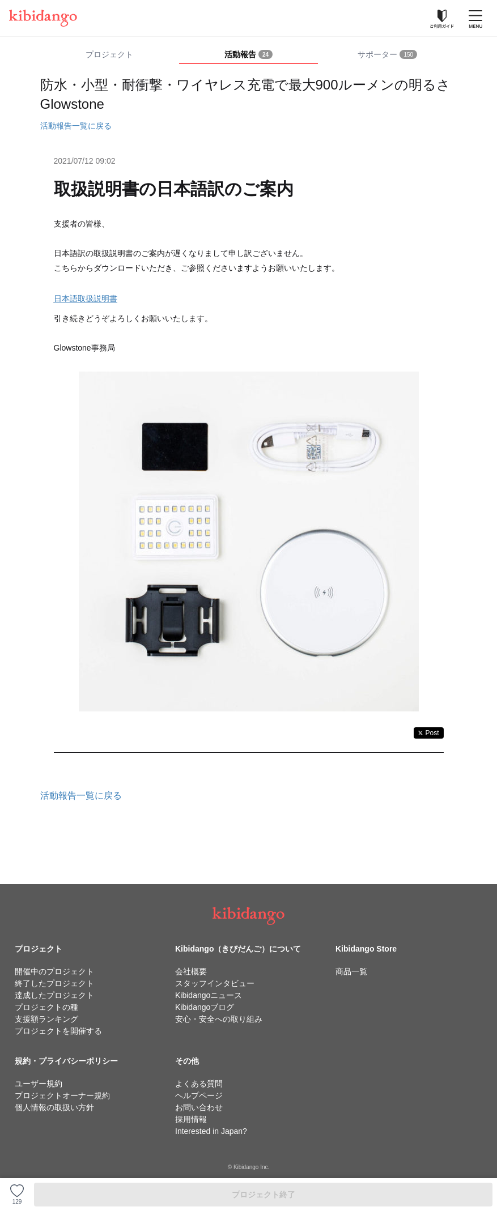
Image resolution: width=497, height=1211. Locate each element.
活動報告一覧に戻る (76, 125)
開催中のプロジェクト (54, 971)
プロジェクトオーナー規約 (62, 1095)
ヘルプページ (199, 1095)
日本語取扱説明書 (85, 298)
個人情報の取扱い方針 (54, 1107)
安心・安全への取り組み (218, 1019)
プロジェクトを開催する (58, 1030)
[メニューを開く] (475, 18)
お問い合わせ (199, 1107)
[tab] (248, 55)
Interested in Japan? (211, 1131)
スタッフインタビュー (214, 983)
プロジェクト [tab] (109, 54)
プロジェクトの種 (46, 1007)
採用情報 (191, 1119)
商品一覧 (351, 971)
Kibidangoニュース (208, 995)
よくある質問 (199, 1083)
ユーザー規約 (38, 1083)
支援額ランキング (46, 1019)
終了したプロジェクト (54, 983)
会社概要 (191, 971)
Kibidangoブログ (204, 1007)
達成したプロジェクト (54, 995)
